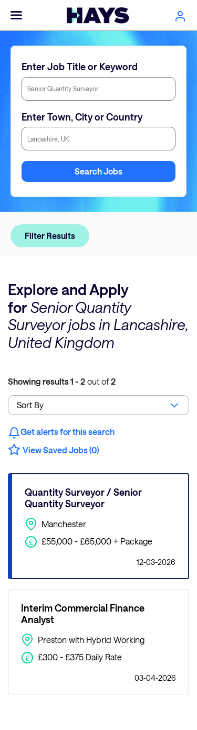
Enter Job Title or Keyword (80, 66)
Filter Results (50, 236)
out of (62, 381)
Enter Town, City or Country (82, 117)
